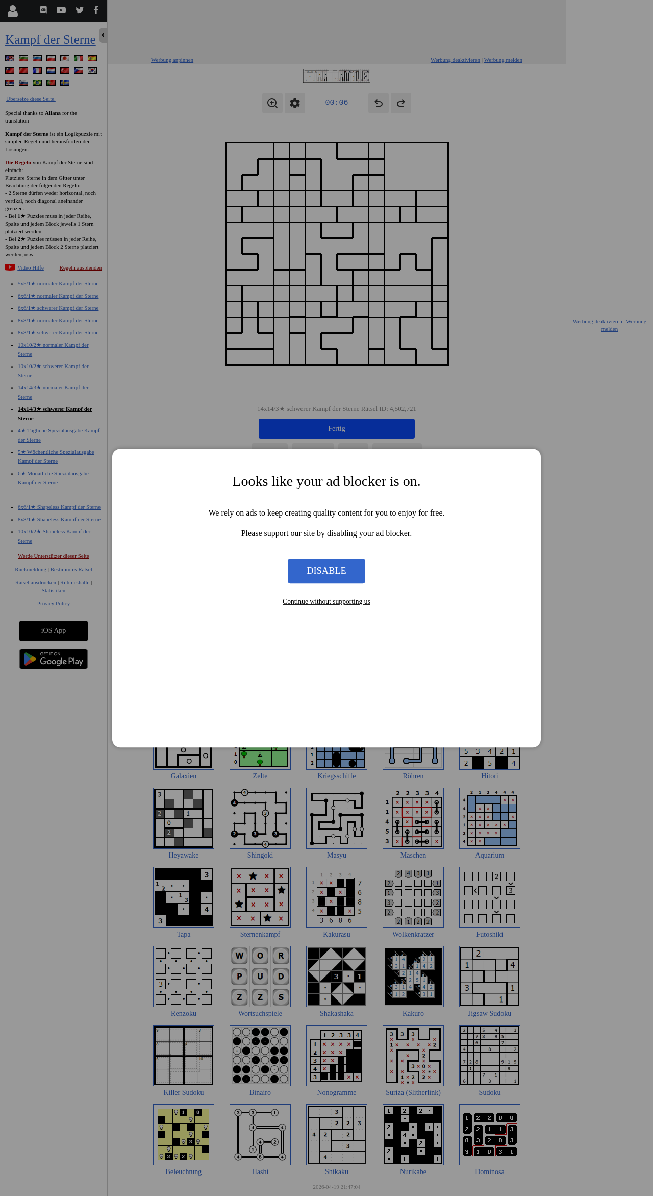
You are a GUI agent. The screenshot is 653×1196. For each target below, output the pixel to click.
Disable (326, 571)
